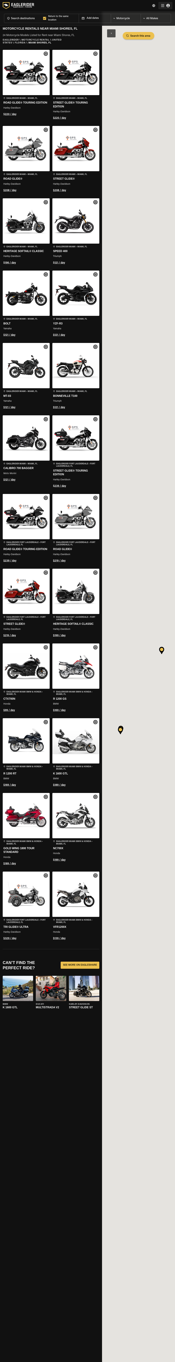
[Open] (140, 17)
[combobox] (23, 18)
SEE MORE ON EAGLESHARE (80, 965)
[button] (26, 85)
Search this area (138, 35)
